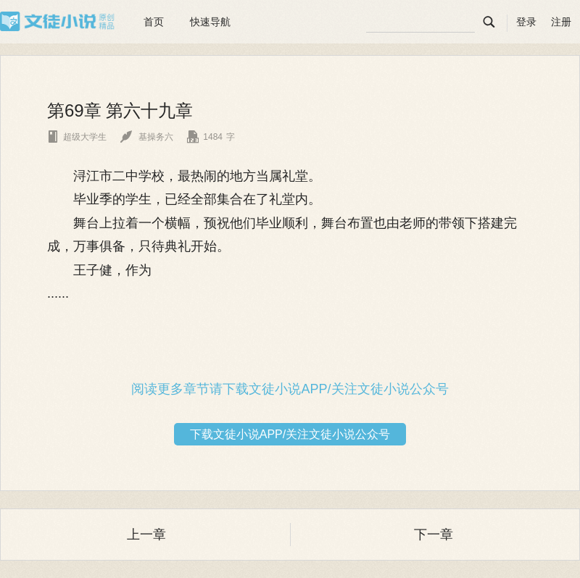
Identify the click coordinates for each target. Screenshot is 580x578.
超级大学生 (77, 137)
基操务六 (146, 137)
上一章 (146, 534)
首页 (154, 22)
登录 (526, 22)
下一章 (433, 534)
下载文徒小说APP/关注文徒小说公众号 (290, 434)
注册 (561, 22)
